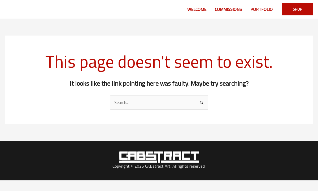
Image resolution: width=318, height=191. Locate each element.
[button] (297, 9)
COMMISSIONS (228, 9)
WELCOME (196, 9)
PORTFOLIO (261, 9)
